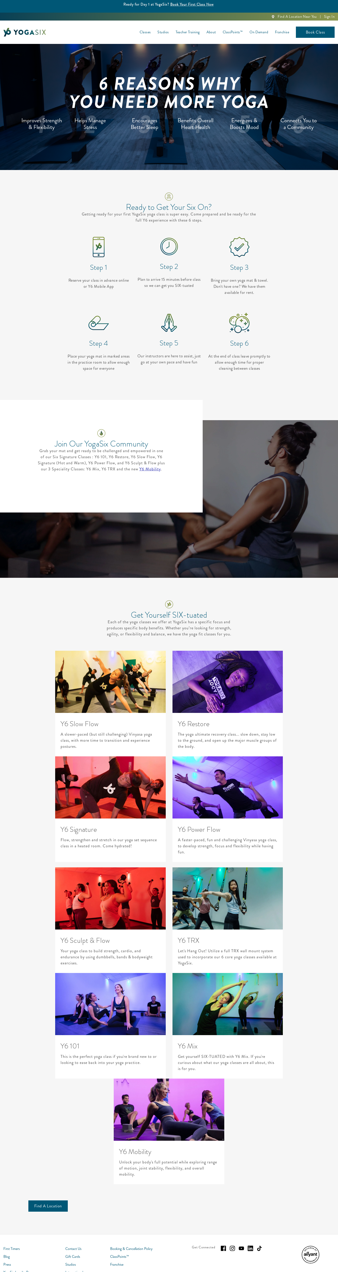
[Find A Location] (48, 1206)
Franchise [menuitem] (282, 32)
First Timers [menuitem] (11, 1248)
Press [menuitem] (7, 1264)
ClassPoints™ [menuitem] (233, 32)
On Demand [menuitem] (259, 32)
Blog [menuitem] (6, 1256)
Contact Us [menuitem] (73, 1248)
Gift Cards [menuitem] (72, 1256)
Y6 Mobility (150, 469)
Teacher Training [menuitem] (188, 32)
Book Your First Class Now (192, 4)
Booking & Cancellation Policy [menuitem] (131, 1248)
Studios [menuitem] (163, 32)
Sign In (329, 16)
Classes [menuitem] (145, 32)
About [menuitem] (211, 32)
